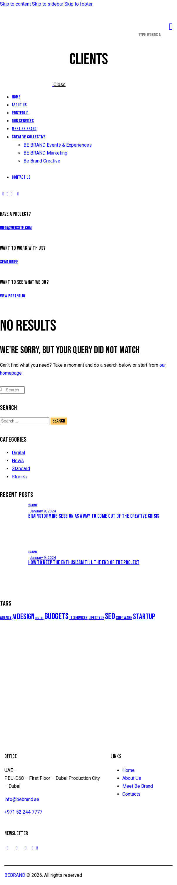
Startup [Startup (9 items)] (144, 616)
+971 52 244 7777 (23, 812)
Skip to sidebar (47, 4)
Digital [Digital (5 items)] (39, 618)
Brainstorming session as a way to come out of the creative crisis (93, 516)
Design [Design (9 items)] (25, 616)
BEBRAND (14, 875)
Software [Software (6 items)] (124, 618)
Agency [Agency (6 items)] (5, 618)
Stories (19, 477)
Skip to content (15, 4)
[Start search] (1, 389)
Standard (21, 468)
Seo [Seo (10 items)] (110, 616)
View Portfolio (12, 296)
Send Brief (9, 262)
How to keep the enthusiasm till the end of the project (83, 562)
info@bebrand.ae (21, 799)
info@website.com (16, 228)
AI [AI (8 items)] (14, 617)
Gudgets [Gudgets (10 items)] (56, 616)
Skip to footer (78, 4)
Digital (18, 452)
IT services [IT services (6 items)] (78, 618)
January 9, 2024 (43, 511)
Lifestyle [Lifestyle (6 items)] (96, 618)
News (18, 460)
